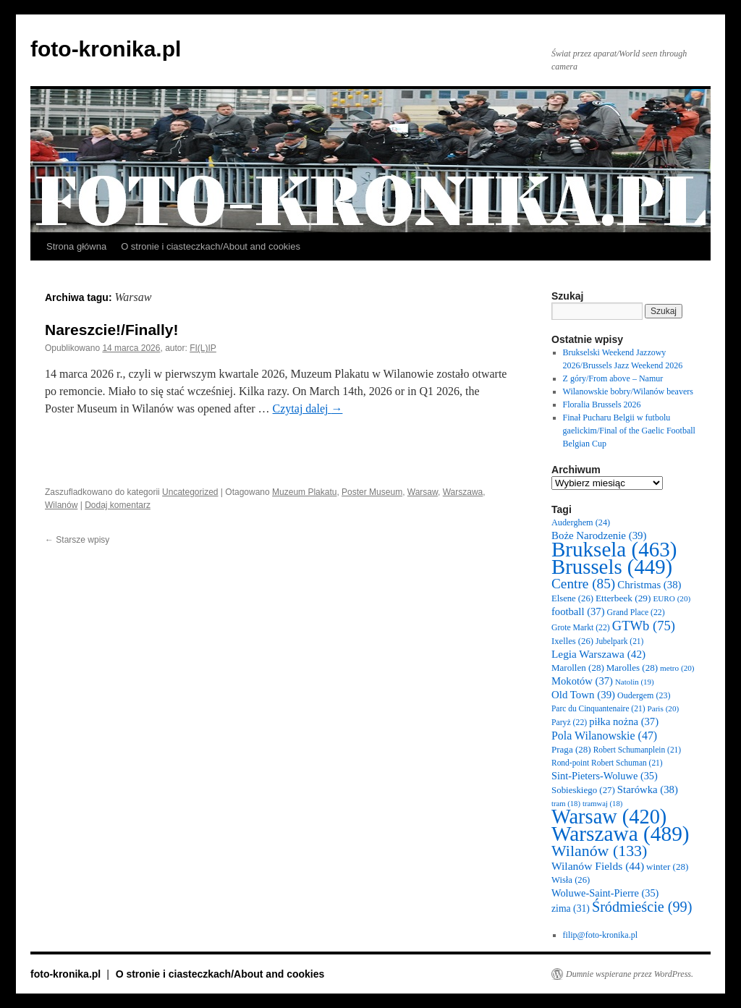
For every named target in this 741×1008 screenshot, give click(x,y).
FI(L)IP (203, 348)
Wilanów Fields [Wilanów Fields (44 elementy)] (597, 866)
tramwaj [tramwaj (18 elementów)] (602, 804)
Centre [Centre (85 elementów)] (583, 583)
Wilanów (61, 505)
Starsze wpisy (77, 540)
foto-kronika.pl (105, 49)
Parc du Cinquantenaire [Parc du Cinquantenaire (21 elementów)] (598, 708)
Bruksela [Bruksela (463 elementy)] (614, 549)
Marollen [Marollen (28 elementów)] (577, 667)
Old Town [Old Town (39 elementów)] (583, 694)
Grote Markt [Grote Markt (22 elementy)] (580, 627)
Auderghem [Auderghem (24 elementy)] (580, 522)
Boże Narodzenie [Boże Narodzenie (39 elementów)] (598, 535)
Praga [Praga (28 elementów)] (571, 749)
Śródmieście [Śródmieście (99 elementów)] (642, 907)
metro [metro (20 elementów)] (677, 668)
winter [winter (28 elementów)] (667, 866)
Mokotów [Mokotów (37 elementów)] (582, 681)
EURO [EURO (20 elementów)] (671, 598)
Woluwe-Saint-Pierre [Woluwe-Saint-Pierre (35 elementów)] (605, 893)
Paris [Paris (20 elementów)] (663, 708)
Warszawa (463, 492)
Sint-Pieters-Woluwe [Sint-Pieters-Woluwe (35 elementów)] (604, 776)
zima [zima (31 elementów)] (570, 908)
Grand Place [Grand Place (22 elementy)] (636, 612)
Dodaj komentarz (118, 505)
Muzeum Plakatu (304, 492)
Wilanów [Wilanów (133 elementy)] (599, 851)
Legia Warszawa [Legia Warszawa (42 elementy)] (598, 654)
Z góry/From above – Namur (613, 378)
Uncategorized (190, 492)
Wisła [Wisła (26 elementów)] (570, 880)
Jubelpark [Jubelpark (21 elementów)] (619, 641)
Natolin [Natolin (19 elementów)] (634, 681)
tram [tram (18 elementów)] (565, 804)
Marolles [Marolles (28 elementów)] (632, 667)
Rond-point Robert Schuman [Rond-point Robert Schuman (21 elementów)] (607, 762)
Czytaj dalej (308, 408)
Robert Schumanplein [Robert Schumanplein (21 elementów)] (637, 749)
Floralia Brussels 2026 (602, 404)
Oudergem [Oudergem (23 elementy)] (643, 695)
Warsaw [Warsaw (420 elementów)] (608, 816)
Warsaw (422, 492)
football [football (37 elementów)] (578, 611)
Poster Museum (372, 492)
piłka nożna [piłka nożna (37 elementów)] (624, 721)
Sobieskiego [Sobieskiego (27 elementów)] (583, 789)
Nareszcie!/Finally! (111, 329)
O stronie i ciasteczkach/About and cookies (210, 246)
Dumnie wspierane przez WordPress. (629, 974)
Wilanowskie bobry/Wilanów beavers (628, 391)
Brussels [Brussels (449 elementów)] (611, 566)
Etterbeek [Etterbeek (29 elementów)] (623, 598)
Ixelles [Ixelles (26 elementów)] (572, 641)
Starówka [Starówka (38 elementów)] (647, 789)
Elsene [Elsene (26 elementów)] (572, 598)
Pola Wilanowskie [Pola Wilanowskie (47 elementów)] (604, 735)
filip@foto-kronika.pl (600, 935)
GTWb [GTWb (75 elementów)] (643, 625)
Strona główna (76, 246)
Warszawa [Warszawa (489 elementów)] (620, 833)
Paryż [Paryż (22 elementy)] (569, 722)
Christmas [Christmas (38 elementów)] (649, 584)
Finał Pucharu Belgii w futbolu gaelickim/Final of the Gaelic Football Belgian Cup (629, 430)
